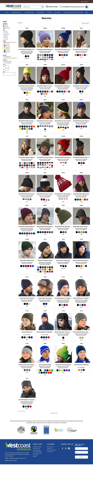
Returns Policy (50, 446)
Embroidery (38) (7, 61)
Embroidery (23, 51)
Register (86, 1)
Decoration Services (37, 453)
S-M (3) (5, 31)
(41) (11, 42)
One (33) (6, 39)
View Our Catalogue (37, 451)
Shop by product (36, 450)
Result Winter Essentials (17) (10, 58)
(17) (7, 50)
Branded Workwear (37, 446)
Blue (7, 51)
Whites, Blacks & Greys (11, 42)
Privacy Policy (50, 451)
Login (82, 1)
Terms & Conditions (51, 450)
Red (6, 45)
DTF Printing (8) (7, 62)
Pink (6, 43)
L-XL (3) (5, 37)
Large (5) (6, 35)
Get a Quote (35, 455)
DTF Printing (23, 52)
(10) (6, 44)
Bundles (35, 456)
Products (6, 24)
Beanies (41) (7, 28)
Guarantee (49, 448)
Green (7, 50)
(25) (6, 45)
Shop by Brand (36, 448)
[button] (16, 12)
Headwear (6, 26)
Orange (7, 47)
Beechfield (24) (7, 56)
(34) (7, 52)
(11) (7, 47)
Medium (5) (6, 34)
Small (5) (6, 32)
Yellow (7, 48)
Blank (23, 53)
